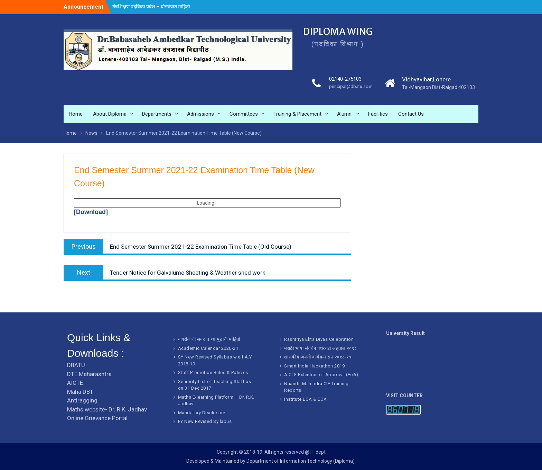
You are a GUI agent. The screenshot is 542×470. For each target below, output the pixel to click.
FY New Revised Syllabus (205, 421)
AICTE (75, 382)
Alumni (345, 114)
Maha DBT (80, 391)
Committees (244, 114)
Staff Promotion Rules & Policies (213, 372)
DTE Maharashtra (89, 374)
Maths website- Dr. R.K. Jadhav (107, 409)
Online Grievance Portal (97, 418)
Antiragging (82, 400)
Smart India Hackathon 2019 (314, 366)
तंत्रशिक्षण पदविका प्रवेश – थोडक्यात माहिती (151, 6)
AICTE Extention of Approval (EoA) (321, 374)
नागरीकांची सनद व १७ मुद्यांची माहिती (209, 339)
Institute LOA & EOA (305, 399)
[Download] (91, 212)
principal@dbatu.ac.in (349, 87)
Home (76, 114)
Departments (156, 114)
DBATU (76, 365)
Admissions (200, 114)
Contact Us (411, 114)
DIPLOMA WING (340, 32)
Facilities (378, 114)
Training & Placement (297, 114)
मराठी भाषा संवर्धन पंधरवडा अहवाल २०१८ (320, 348)
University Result (405, 333)
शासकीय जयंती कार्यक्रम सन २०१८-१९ (318, 357)
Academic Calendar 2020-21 (208, 348)
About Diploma (110, 114)
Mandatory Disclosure (201, 412)
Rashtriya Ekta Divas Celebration (319, 339)
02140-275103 (346, 79)
